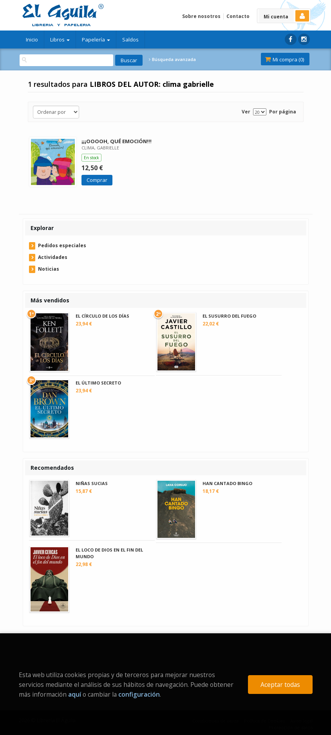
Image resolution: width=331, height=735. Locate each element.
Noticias (48, 269)
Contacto (238, 16)
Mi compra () (284, 59)
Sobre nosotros (201, 16)
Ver (246, 112)
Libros (60, 39)
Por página (282, 112)
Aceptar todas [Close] (280, 684)
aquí (74, 694)
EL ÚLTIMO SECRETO (98, 383)
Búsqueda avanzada (172, 59)
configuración (139, 694)
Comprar (97, 179)
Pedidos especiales (62, 245)
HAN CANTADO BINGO (227, 483)
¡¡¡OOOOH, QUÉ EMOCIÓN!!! (116, 141)
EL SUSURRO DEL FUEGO (229, 316)
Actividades (52, 257)
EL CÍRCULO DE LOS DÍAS (102, 316)
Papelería (96, 39)
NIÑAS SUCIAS (92, 483)
